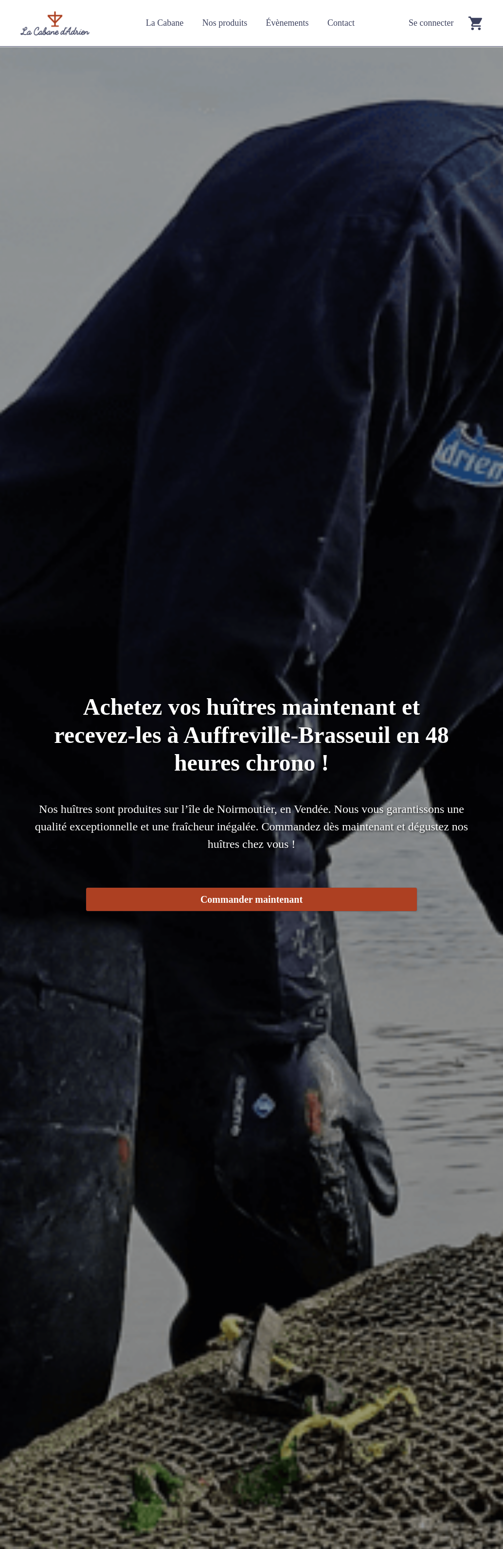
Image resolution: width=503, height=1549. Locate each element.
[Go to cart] (475, 23)
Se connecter (431, 23)
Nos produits (225, 23)
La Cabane (164, 23)
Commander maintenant (251, 899)
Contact (341, 23)
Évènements (287, 23)
